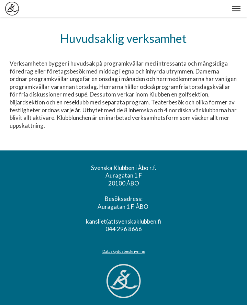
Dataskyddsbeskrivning (123, 251)
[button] (236, 8)
